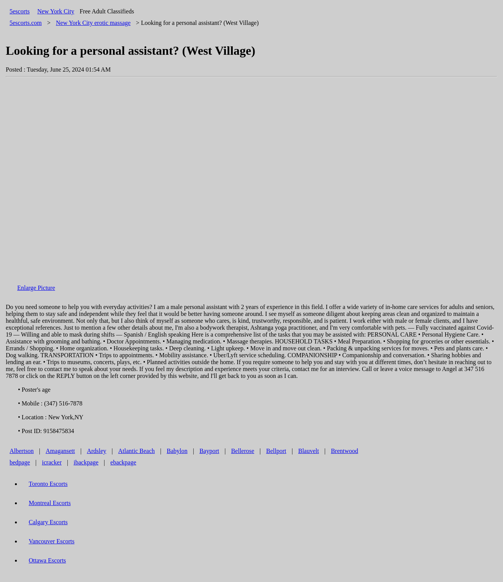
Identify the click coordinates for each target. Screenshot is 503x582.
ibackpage (85, 462)
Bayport (209, 451)
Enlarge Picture (36, 287)
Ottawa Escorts (47, 560)
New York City (55, 11)
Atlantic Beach (136, 451)
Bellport (276, 451)
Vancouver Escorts (52, 541)
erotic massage (93, 23)
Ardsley (96, 451)
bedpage (20, 462)
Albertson (22, 451)
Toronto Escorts (48, 484)
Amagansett (60, 451)
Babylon (177, 451)
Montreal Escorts (50, 503)
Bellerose (242, 451)
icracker (52, 462)
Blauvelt (308, 451)
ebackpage (123, 462)
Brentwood (344, 451)
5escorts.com (26, 23)
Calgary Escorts (48, 522)
